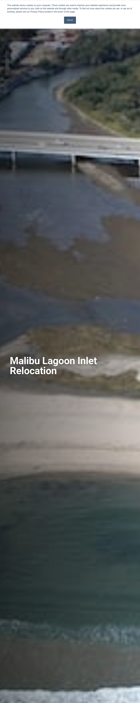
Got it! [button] (70, 20)
